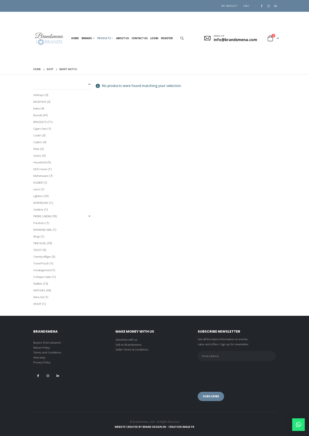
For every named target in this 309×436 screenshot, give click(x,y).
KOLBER (38, 182)
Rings (36, 236)
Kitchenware (40, 176)
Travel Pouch (41, 263)
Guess (37, 155)
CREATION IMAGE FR (181, 426)
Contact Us (140, 38)
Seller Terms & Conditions (132, 349)
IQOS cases (40, 169)
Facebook (38, 376)
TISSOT (37, 250)
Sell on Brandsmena (128, 345)
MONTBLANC (40, 203)
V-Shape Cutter (42, 277)
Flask (36, 149)
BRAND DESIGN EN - (155, 426)
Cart (246, 5)
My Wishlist (229, 5)
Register (167, 38)
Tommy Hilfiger (42, 257)
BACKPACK (39, 102)
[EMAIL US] (230, 38)
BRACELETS (40, 122)
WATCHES (39, 290)
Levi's (36, 189)
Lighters (38, 196)
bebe (36, 108)
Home (75, 38)
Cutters (37, 142)
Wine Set (38, 297)
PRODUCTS (104, 38)
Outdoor (38, 209)
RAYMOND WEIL (42, 230)
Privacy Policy (42, 362)
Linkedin (58, 376)
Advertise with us (126, 339)
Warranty (39, 357)
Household (40, 162)
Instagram (48, 376)
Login (154, 38)
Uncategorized (42, 270)
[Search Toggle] (182, 38)
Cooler (37, 135)
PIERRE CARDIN (42, 216)
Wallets (37, 283)
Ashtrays (38, 95)
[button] (298, 424)
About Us (122, 38)
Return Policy (41, 347)
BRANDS (87, 38)
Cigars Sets (40, 129)
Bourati (37, 115)
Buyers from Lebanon (47, 342)
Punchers (39, 223)
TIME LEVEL (39, 243)
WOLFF (37, 304)
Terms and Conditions (47, 352)
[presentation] (230, 373)
